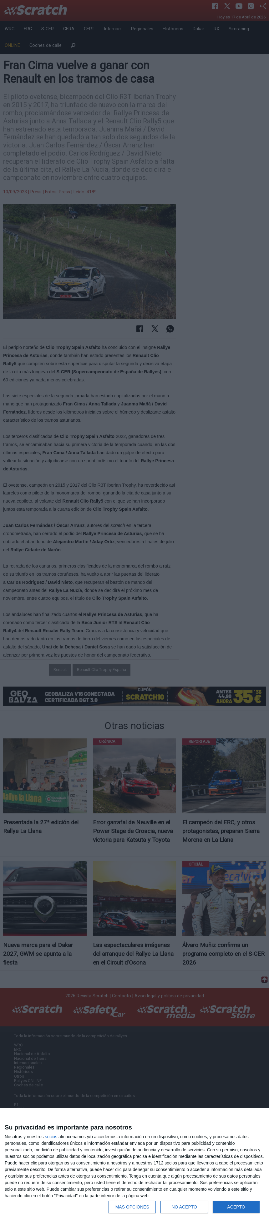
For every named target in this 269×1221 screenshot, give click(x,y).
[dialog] (134, 1164)
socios (51, 1136)
